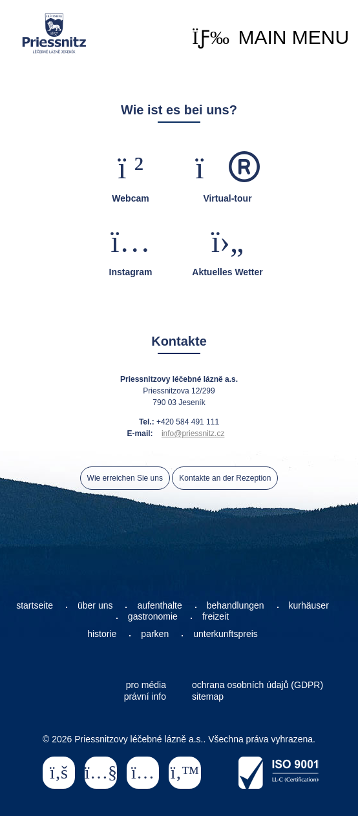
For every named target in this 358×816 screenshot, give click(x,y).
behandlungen (235, 605)
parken (155, 634)
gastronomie (153, 616)
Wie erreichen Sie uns (125, 478)
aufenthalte (159, 605)
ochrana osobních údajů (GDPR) (257, 685)
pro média (146, 685)
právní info (145, 696)
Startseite (54, 33)
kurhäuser (309, 605)
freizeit (215, 616)
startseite (34, 605)
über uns (95, 605)
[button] (270, 37)
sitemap (208, 696)
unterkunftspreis (225, 634)
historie (101, 634)
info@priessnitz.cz (193, 433)
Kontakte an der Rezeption (225, 478)
